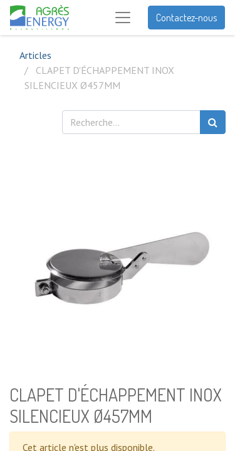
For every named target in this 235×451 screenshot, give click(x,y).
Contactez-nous (186, 17)
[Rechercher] (213, 122)
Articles (35, 55)
